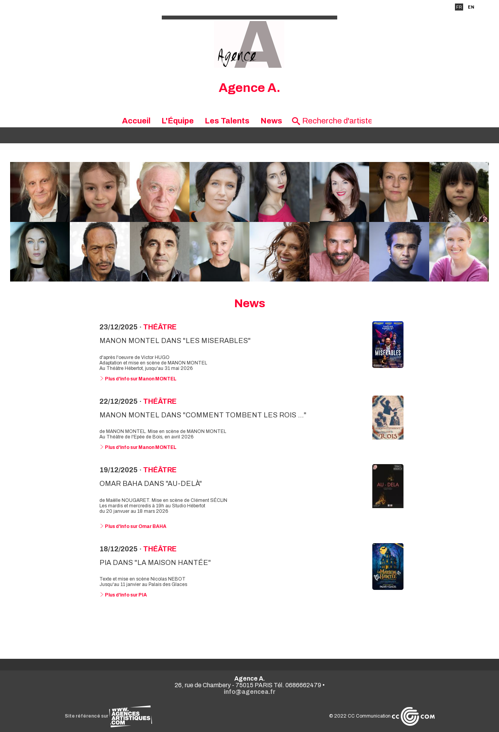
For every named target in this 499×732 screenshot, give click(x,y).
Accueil (136, 120)
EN (471, 7)
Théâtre (160, 327)
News (271, 120)
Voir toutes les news (250, 626)
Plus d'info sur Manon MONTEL (138, 379)
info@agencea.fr (250, 691)
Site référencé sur (108, 716)
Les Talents (227, 120)
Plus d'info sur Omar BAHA (132, 526)
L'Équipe (177, 120)
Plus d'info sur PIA (123, 595)
